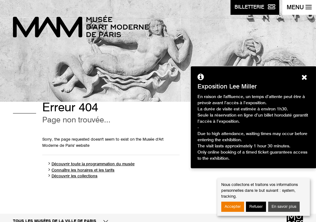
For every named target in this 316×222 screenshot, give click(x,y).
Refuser (256, 207)
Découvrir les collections (75, 176)
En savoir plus (284, 207)
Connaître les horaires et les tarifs (83, 170)
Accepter (233, 207)
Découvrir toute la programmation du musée (93, 164)
